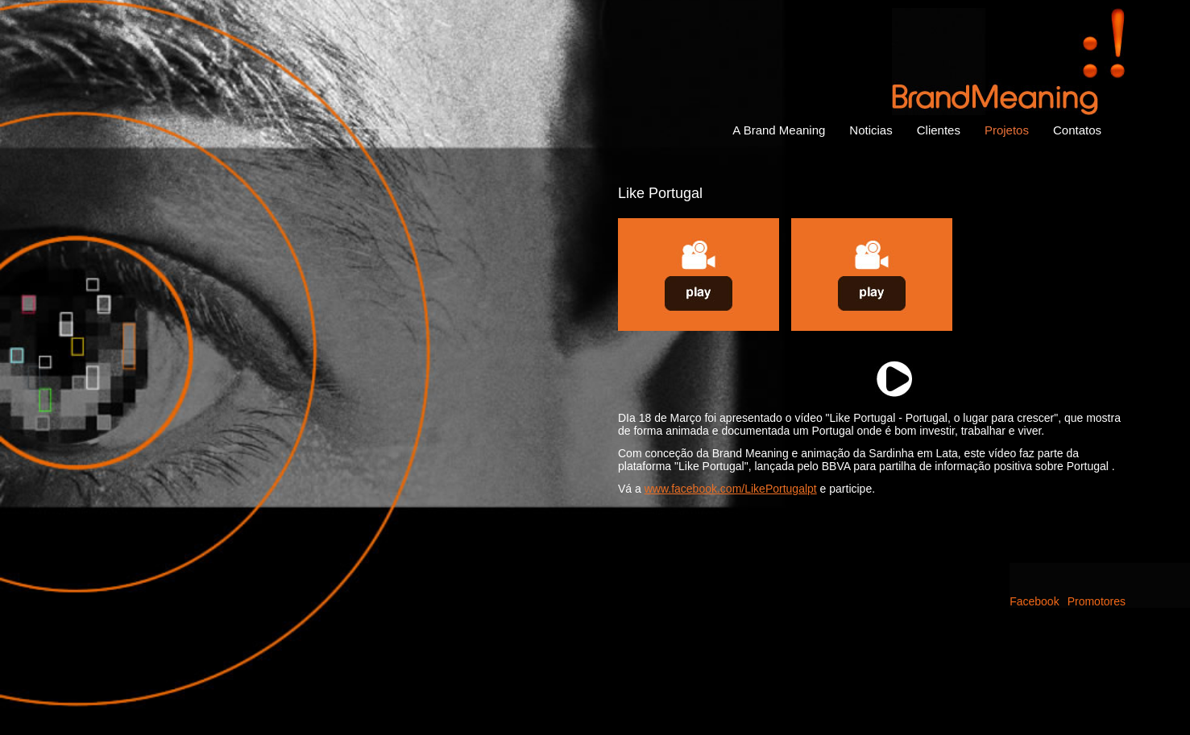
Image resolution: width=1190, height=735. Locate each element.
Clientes (938, 130)
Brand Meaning (1009, 61)
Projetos (1007, 130)
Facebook (1034, 601)
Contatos (1077, 130)
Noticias (870, 130)
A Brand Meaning (778, 130)
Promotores (1097, 601)
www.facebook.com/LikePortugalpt (731, 488)
